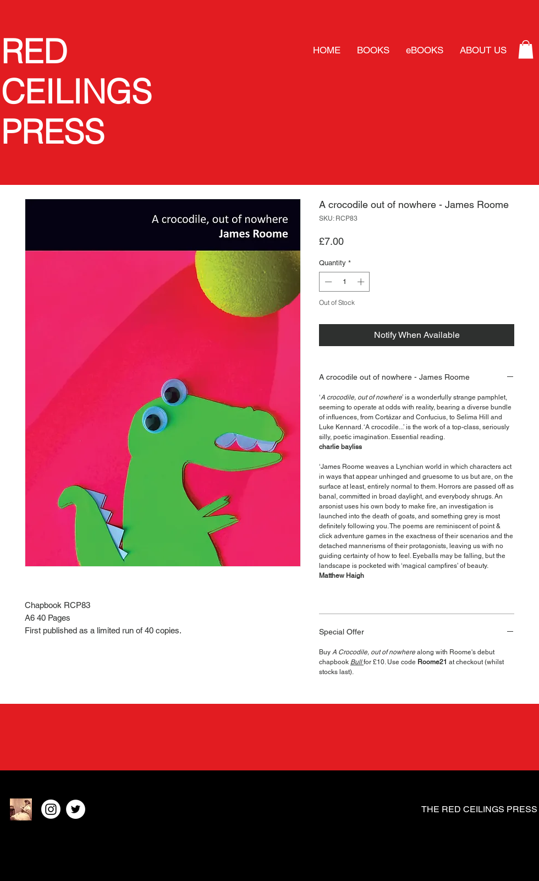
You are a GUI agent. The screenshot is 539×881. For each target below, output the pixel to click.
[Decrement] (327, 281)
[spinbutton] (344, 281)
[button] (526, 49)
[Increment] (362, 281)
